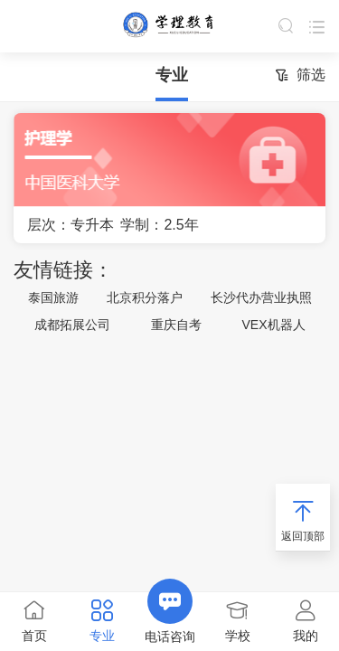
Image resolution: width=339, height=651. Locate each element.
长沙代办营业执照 (261, 297)
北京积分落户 (145, 297)
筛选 (300, 76)
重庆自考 (176, 324)
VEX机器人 (274, 324)
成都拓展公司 (72, 324)
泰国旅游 (53, 297)
